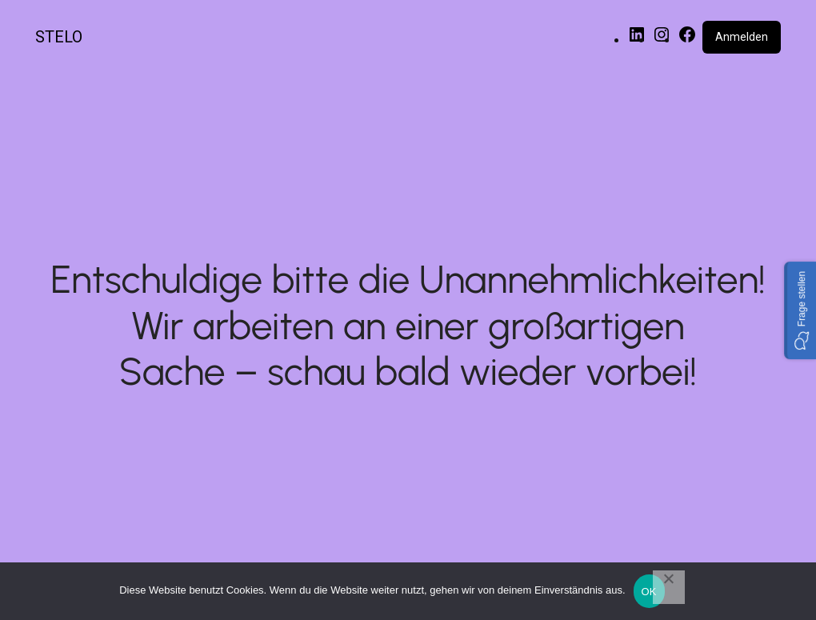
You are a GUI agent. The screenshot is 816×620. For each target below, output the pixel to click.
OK (649, 592)
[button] (800, 309)
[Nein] (669, 587)
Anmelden (741, 36)
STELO (58, 36)
